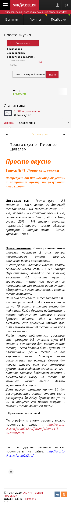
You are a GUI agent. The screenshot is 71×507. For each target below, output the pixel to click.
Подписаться (23, 43)
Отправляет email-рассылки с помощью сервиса (35, 12)
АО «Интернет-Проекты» (24, 494)
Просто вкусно (17, 34)
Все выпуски (39, 134)
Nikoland (30, 498)
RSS (39, 61)
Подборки (60, 18)
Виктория (19, 93)
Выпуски (14, 18)
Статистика (14, 105)
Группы (38, 18)
